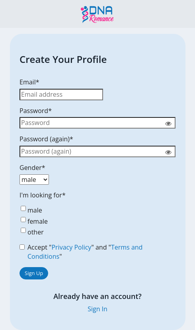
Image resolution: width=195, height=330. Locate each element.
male (31, 210)
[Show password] (168, 123)
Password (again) (46, 139)
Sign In (97, 309)
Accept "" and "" (81, 252)
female (34, 221)
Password (36, 110)
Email (29, 82)
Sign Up (34, 273)
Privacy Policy (71, 247)
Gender (32, 167)
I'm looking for (43, 195)
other (32, 232)
